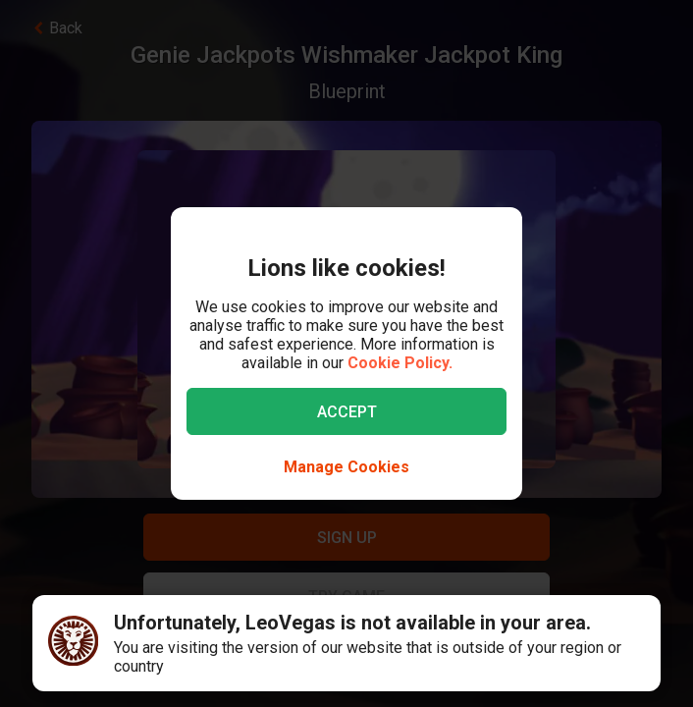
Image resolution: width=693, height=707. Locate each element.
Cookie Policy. (400, 363)
